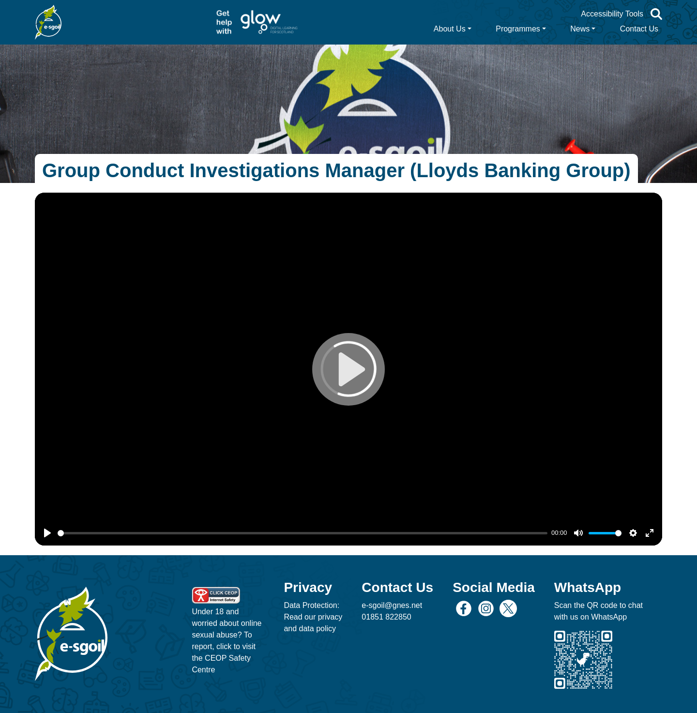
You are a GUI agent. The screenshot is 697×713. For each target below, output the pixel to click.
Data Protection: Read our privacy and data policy (313, 617)
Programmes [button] (518, 29)
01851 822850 (386, 617)
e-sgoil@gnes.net (392, 605)
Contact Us (639, 29)
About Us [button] (450, 29)
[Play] (47, 533)
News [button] (580, 29)
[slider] (302, 533)
